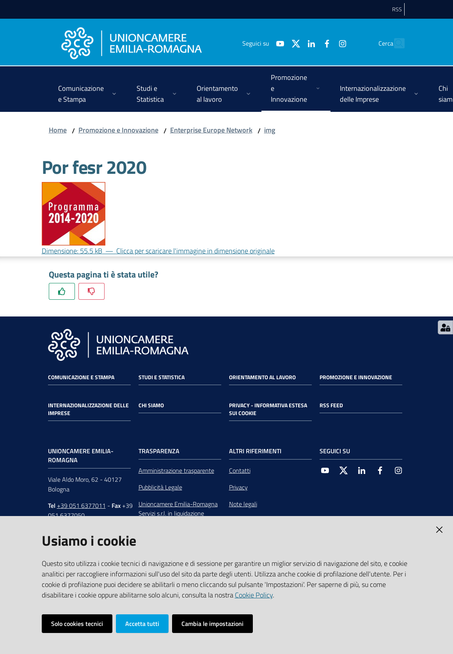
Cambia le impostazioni (212, 623)
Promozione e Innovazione (118, 130)
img (269, 130)
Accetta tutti (142, 623)
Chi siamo (151, 405)
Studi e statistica (162, 377)
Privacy (238, 487)
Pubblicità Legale (160, 487)
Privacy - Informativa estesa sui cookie (268, 409)
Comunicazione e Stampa (81, 377)
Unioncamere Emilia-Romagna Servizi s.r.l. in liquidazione (178, 508)
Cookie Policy (254, 595)
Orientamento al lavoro (262, 377)
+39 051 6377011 (81, 505)
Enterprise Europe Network (211, 130)
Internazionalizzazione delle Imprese (88, 409)
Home (58, 130)
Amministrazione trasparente (176, 470)
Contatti (239, 470)
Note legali (243, 504)
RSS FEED (331, 405)
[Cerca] (395, 43)
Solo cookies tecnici (77, 623)
